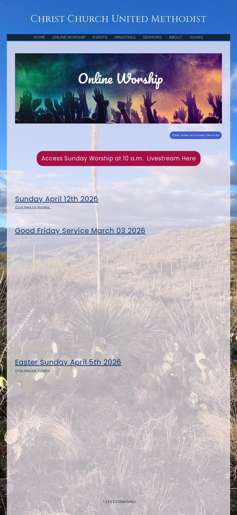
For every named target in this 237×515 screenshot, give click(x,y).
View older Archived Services (195, 135)
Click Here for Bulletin (33, 207)
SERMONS (152, 37)
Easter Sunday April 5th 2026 (68, 362)
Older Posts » (127, 501)
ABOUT (175, 37)
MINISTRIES (125, 37)
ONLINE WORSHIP (68, 37)
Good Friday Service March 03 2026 (80, 231)
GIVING (196, 37)
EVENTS (100, 37)
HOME (39, 37)
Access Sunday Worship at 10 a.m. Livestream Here (118, 158)
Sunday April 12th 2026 (56, 199)
